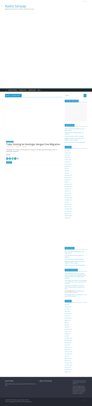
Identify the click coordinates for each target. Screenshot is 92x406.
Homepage (67, 294)
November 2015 (68, 211)
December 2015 (68, 209)
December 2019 (68, 175)
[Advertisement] (46, 77)
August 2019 (68, 179)
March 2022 (67, 162)
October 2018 (68, 188)
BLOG (38, 90)
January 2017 (68, 195)
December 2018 (68, 184)
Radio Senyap (15, 6)
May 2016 (67, 202)
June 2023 (67, 155)
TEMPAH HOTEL (23, 90)
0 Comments (24, 146)
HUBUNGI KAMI (32, 90)
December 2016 (68, 197)
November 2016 (68, 200)
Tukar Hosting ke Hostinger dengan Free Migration (33, 144)
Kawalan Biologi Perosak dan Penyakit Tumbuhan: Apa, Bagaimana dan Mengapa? (75, 276)
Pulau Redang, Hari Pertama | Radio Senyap (75, 280)
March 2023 (67, 157)
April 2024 (67, 150)
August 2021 (68, 166)
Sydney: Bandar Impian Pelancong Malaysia (75, 142)
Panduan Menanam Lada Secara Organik (74, 136)
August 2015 (68, 217)
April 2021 (67, 168)
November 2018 (68, 186)
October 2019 (68, 177)
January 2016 (68, 206)
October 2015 (68, 213)
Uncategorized (10, 141)
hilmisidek (18, 146)
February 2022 (68, 164)
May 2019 (67, 182)
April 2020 (67, 173)
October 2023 (68, 153)
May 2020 (67, 170)
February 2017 (68, 193)
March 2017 (67, 191)
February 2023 (68, 159)
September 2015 (68, 215)
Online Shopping (12, 90)
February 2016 (68, 204)
